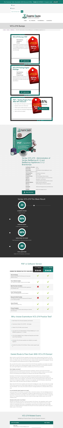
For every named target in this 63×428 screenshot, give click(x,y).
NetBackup (12, 30)
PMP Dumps (16, 418)
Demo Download (37, 148)
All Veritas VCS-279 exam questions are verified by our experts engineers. (47, 254)
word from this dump (39, 169)
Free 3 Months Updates (7, 202)
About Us (8, 424)
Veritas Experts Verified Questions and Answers (16, 99)
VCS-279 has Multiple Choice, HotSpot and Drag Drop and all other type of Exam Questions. (16, 254)
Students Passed (9, 169)
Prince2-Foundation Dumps (56, 419)
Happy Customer (33, 411)
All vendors (41, 20)
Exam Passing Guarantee (7, 213)
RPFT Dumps (36, 418)
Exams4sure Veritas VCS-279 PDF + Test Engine (44, 243)
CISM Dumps (7, 418)
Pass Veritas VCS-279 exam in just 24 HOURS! (16, 95)
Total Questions (53, 169)
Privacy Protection (6, 229)
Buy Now (56, 339)
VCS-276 (4, 338)
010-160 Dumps (7, 420)
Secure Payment (5, 224)
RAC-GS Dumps (27, 418)
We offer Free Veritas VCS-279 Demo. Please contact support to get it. (16, 260)
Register (4, 8)
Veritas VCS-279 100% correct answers (12, 248)
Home (34, 20)
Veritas (8, 30)
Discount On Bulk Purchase (8, 218)
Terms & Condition (22, 424)
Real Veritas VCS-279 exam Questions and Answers (14, 243)
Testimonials (49, 20)
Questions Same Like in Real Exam (14, 97)
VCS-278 (4, 346)
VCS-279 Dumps (5, 197)
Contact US (30, 424)
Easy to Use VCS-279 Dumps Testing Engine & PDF (17, 101)
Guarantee (58, 20)
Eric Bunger (32, 408)
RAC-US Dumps (46, 418)
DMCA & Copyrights (38, 424)
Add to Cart (17, 73)
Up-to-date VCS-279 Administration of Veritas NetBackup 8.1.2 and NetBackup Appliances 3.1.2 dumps (47, 249)
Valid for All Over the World (12, 103)
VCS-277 (4, 342)
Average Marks (24, 169)
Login (4, 5)
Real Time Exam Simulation (8, 207)
